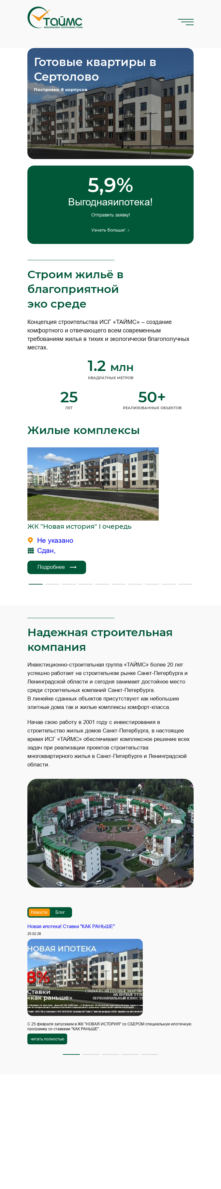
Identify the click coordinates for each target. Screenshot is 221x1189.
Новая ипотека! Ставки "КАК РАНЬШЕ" (71, 926)
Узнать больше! (110, 230)
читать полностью (47, 1039)
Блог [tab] (60, 912)
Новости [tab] (39, 912)
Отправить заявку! (110, 214)
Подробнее (56, 567)
